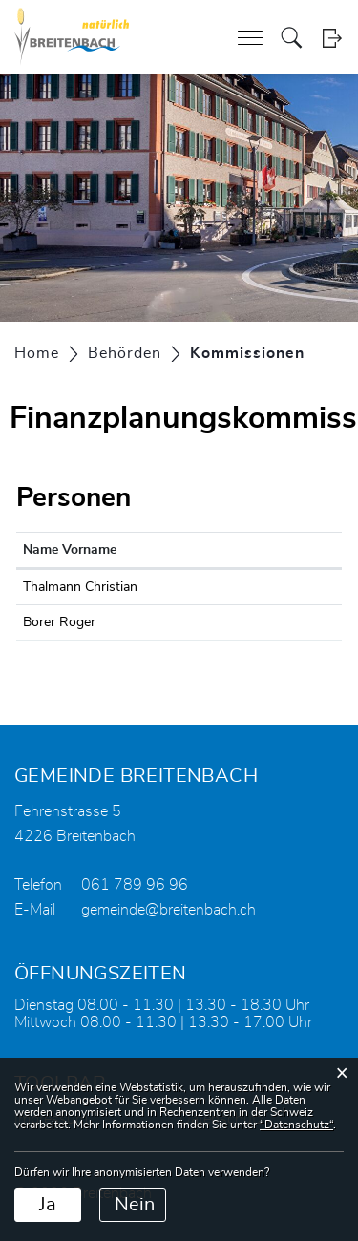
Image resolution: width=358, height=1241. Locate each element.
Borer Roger (59, 622)
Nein (135, 1204)
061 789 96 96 (134, 885)
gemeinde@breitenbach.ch (168, 909)
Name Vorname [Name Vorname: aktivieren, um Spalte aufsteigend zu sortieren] (69, 550)
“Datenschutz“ (296, 1124)
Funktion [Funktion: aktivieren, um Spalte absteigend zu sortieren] (234, 550)
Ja (47, 1204)
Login (332, 37)
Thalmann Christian (80, 587)
